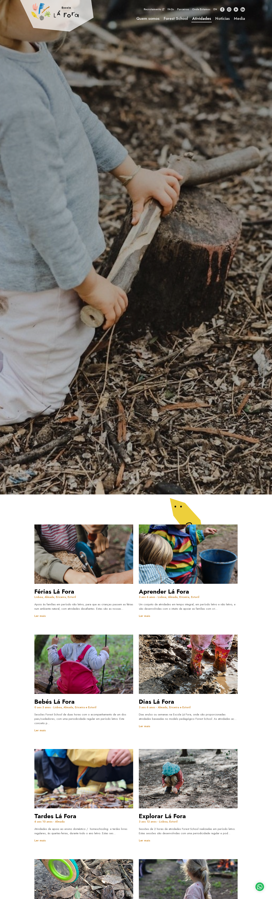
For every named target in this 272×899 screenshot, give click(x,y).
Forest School (176, 19)
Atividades (201, 19)
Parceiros (183, 10)
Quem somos (147, 19)
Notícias (222, 19)
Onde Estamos (201, 10)
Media (239, 19)
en (215, 10)
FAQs (171, 10)
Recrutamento (154, 10)
